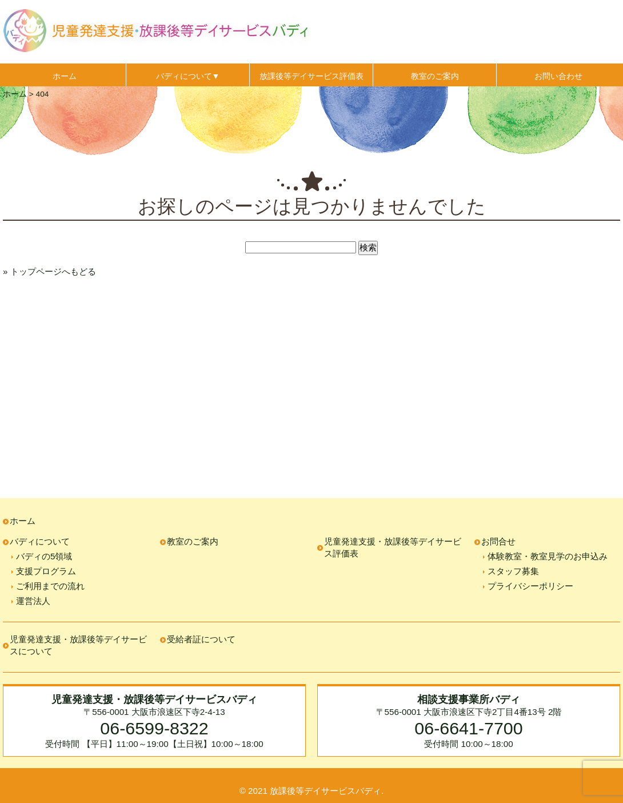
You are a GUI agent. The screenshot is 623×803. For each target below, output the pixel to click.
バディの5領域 (44, 556)
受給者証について (201, 639)
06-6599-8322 (154, 728)
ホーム (65, 76)
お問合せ (498, 541)
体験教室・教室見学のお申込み (548, 556)
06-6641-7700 (468, 728)
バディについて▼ (188, 76)
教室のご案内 (435, 76)
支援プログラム (46, 571)
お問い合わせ (558, 76)
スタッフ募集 (513, 571)
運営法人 (33, 601)
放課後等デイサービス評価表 (311, 76)
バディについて (40, 541)
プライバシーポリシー (530, 586)
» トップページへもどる (49, 271)
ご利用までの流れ (50, 586)
